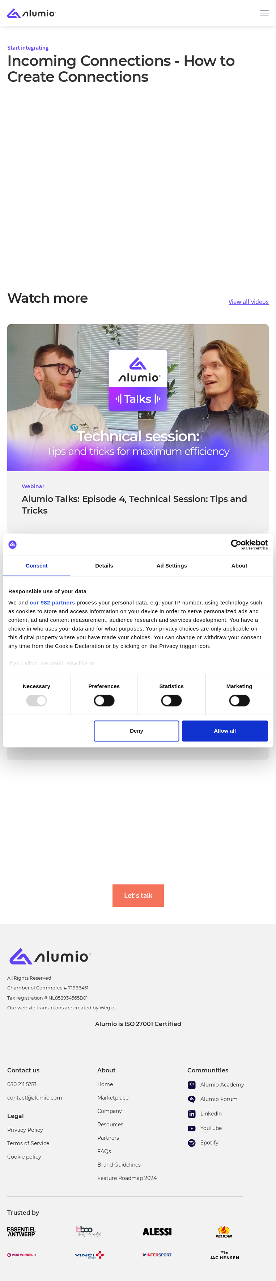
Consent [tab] (37, 565)
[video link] (138, 428)
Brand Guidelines (119, 1164)
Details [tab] (104, 565)
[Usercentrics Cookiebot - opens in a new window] (236, 544)
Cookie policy (24, 1157)
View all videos (249, 301)
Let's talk (138, 896)
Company (109, 1111)
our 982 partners (52, 602)
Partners (108, 1138)
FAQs (104, 1151)
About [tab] (239, 565)
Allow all (225, 731)
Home (105, 1084)
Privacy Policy (25, 1130)
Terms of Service (28, 1143)
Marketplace (112, 1097)
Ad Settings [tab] (172, 565)
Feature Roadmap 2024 (127, 1178)
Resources (110, 1124)
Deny (136, 731)
